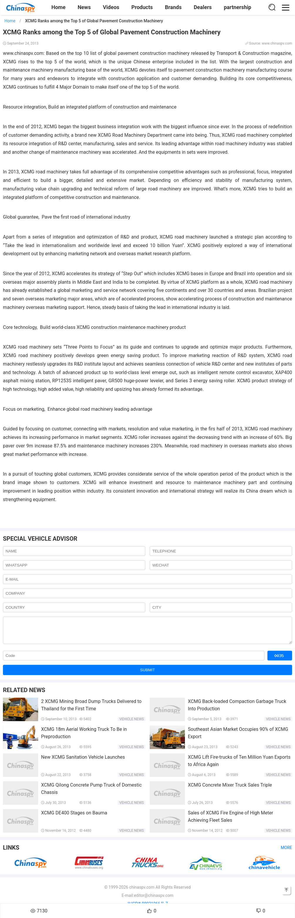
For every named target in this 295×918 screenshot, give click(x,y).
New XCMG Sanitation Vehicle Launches (83, 761)
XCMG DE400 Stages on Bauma (74, 817)
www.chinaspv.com (23, 53)
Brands (173, 7)
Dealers (203, 7)
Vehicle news (131, 723)
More (286, 852)
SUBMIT (147, 674)
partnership (237, 7)
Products (142, 7)
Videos (111, 7)
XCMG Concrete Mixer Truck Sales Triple (230, 789)
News (84, 7)
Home (58, 7)
